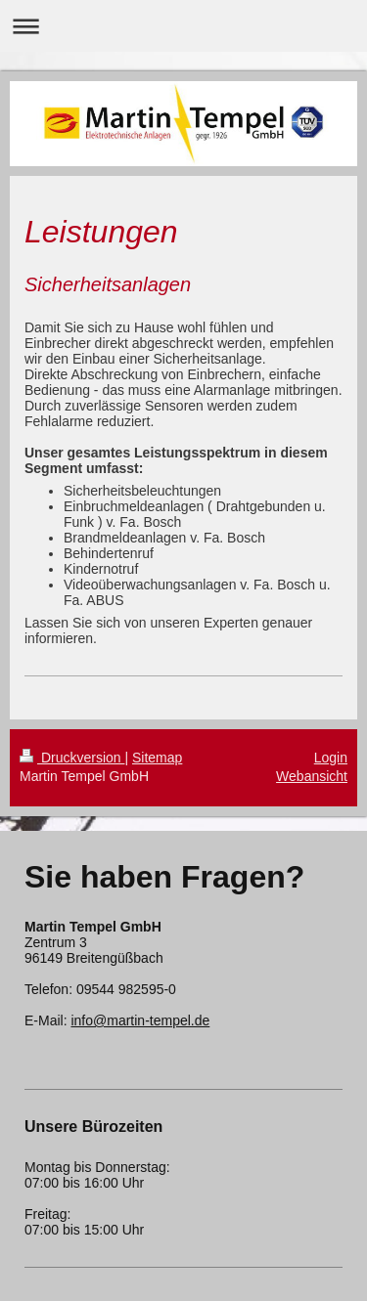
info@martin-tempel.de (139, 1020)
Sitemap (157, 757)
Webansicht (311, 776)
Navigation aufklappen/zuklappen (183, 26)
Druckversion (72, 757)
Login (330, 757)
